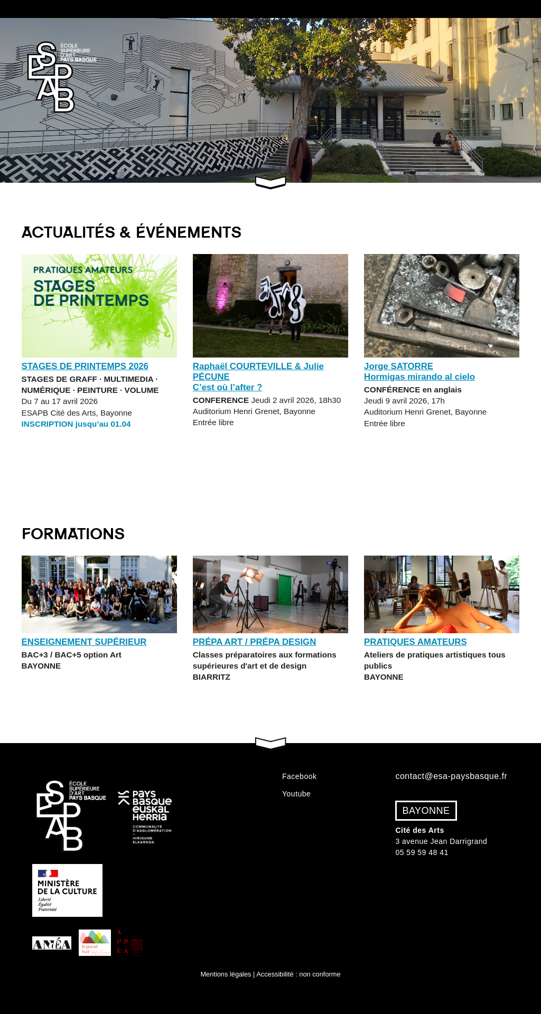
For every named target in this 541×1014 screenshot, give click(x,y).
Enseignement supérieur (84, 642)
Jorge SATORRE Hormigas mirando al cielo (419, 371)
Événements (497, 8)
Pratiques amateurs (425, 8)
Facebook (299, 776)
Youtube (296, 794)
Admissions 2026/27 (314, 8)
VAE (369, 8)
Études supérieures (112, 8)
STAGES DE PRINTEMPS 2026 (85, 366)
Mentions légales (225, 974)
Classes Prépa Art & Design (213, 8)
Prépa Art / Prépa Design (254, 642)
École (52, 8)
